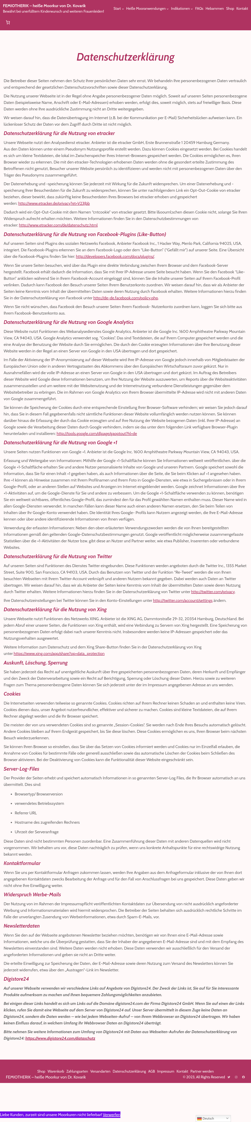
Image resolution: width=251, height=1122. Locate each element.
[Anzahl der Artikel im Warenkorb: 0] (243, 22)
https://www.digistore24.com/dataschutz (119, 1077)
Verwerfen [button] (119, 1114)
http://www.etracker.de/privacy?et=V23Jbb (57, 203)
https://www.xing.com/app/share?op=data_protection (61, 679)
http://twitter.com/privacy (35, 617)
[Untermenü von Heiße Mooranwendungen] (59, 22)
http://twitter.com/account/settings (190, 626)
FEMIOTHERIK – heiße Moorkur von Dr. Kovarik (48, 5)
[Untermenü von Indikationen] (84, 22)
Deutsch (206, 1118)
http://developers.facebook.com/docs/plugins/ (161, 256)
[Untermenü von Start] (12, 22)
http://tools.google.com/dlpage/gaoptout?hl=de (178, 440)
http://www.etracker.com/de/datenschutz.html (61, 225)
